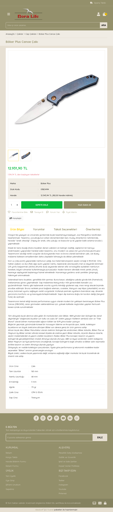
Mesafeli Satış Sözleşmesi (70, 453)
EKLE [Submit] (100, 437)
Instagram (63, 485)
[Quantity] (14, 205)
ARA (103, 25)
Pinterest (63, 493)
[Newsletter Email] (56, 437)
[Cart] (104, 14)
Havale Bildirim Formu (16, 461)
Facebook (63, 476)
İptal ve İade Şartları (68, 461)
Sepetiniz (10, 489)
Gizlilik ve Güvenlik (67, 457)
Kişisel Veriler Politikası (69, 466)
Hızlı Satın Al (84, 205)
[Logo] (28, 14)
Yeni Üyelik (11, 476)
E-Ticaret (50, 509)
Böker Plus (45, 183)
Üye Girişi (10, 480)
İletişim (9, 453)
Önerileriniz (93, 229)
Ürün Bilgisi (17, 229)
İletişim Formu (12, 466)
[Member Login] (98, 14)
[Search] (56, 25)
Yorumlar (39, 229)
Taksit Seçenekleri (65, 229)
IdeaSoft (39, 509)
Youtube (62, 489)
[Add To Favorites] (18, 212)
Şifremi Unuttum (13, 485)
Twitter (61, 480)
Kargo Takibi (11, 457)
